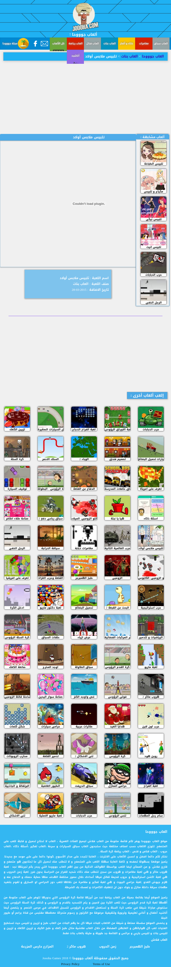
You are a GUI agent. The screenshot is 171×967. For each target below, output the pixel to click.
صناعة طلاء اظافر (17, 518)
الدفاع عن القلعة (84, 488)
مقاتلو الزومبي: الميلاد (84, 518)
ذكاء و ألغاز (126, 43)
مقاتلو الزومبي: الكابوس (151, 578)
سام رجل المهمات (151, 815)
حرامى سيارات (50, 726)
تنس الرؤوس (117, 815)
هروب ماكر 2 (150, 696)
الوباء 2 (84, 459)
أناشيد (8, 67)
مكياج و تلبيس (153, 191)
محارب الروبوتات (17, 756)
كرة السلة (17, 459)
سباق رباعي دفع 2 (51, 518)
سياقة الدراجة (50, 548)
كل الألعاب (58, 43)
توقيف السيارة (17, 488)
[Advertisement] (85, 97)
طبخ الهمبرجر (84, 578)
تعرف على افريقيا (17, 578)
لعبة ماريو (150, 667)
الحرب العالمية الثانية (117, 548)
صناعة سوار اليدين (50, 696)
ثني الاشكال (17, 815)
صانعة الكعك (17, 667)
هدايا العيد (117, 726)
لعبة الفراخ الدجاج (84, 429)
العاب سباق (161, 43)
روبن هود (150, 756)
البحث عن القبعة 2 (117, 607)
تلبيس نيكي (153, 219)
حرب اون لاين (150, 726)
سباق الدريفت (84, 786)
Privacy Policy (70, 964)
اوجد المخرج (50, 667)
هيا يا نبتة (117, 518)
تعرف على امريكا (150, 488)
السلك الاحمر (50, 459)
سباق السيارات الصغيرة (50, 429)
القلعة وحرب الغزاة (50, 578)
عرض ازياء (84, 637)
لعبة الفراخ (151, 786)
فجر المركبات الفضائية (117, 637)
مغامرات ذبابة (84, 548)
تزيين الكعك (17, 429)
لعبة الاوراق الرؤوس (117, 429)
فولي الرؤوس (117, 696)
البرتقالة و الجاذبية (17, 786)
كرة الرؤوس (117, 756)
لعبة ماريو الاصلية (50, 815)
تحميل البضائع (84, 607)
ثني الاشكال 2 (84, 756)
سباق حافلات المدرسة (117, 488)
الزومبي (117, 578)
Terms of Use (101, 964)
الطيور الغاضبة (50, 786)
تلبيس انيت (153, 247)
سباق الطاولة (84, 667)
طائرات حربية (84, 726)
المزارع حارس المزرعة (37, 946)
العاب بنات (109, 43)
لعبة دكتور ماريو (50, 607)
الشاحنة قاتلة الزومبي (17, 696)
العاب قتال (92, 43)
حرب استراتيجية (151, 607)
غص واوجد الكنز (84, 696)
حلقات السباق (50, 637)
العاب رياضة (75, 43)
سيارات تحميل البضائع (151, 459)
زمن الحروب (107, 946)
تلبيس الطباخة (153, 163)
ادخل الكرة (17, 607)
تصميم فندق (117, 459)
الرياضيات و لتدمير (151, 637)
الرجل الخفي (154, 302)
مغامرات (144, 43)
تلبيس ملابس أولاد (150, 548)
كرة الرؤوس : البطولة (50, 488)
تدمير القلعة (51, 756)
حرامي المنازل (117, 786)
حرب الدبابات (153, 274)
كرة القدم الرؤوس (117, 667)
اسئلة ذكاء (151, 518)
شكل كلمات (17, 726)
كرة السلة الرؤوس (17, 637)
